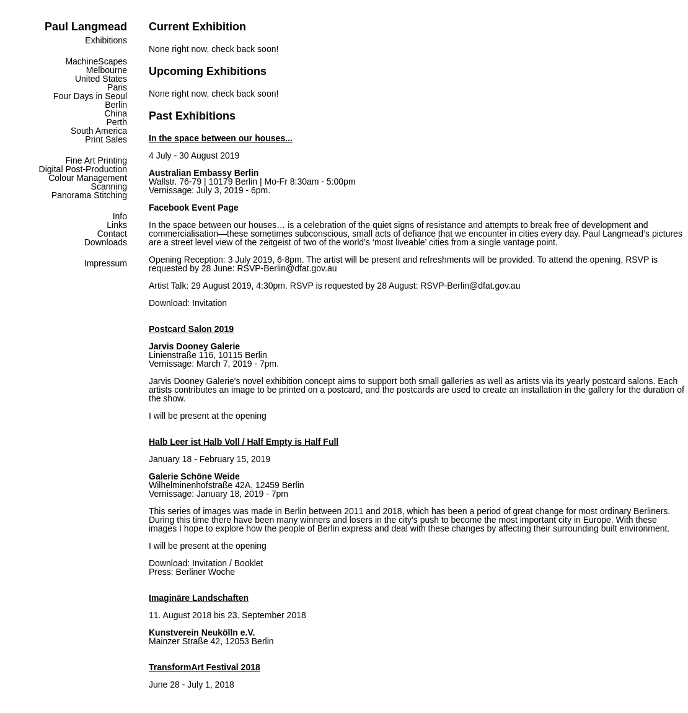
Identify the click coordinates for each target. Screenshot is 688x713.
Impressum (105, 263)
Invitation (209, 303)
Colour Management (87, 178)
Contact (112, 233)
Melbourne (106, 70)
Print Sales (106, 139)
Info (120, 216)
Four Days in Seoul (90, 96)
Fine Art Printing (96, 160)
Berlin (116, 105)
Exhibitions (106, 40)
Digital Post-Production (83, 169)
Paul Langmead (86, 26)
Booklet (248, 563)
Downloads (105, 242)
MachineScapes (96, 61)
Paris (117, 87)
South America (99, 131)
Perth (117, 122)
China (115, 113)
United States (101, 79)
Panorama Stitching (89, 195)
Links (117, 225)
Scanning (109, 186)
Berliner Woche (205, 572)
